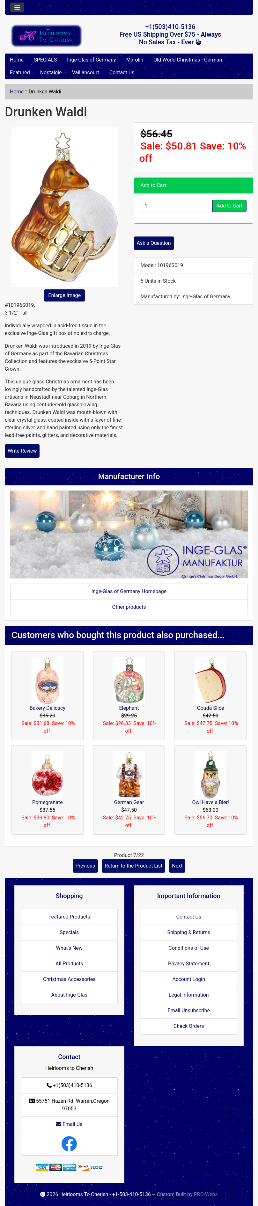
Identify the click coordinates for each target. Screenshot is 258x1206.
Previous (85, 866)
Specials (69, 932)
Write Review (22, 451)
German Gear (129, 802)
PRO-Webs (206, 1194)
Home (17, 60)
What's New (69, 948)
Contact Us (122, 72)
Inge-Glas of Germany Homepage (129, 591)
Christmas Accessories (69, 979)
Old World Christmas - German (187, 60)
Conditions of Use (189, 948)
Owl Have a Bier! (210, 802)
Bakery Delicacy (47, 708)
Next (177, 866)
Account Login (188, 979)
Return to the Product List (133, 866)
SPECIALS (45, 60)
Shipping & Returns (188, 932)
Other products (129, 607)
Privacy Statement (188, 964)
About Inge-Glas (69, 995)
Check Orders (188, 1026)
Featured (20, 72)
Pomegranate (47, 802)
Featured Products (69, 917)
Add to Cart (229, 206)
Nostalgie (51, 72)
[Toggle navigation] (17, 7)
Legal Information (189, 995)
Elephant (129, 708)
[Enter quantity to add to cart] (177, 206)
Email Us (69, 1124)
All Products (69, 964)
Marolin (135, 60)
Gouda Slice (210, 708)
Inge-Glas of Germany (91, 60)
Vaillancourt (85, 72)
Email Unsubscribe (189, 1010)
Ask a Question (154, 243)
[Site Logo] (46, 35)
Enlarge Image (64, 295)
